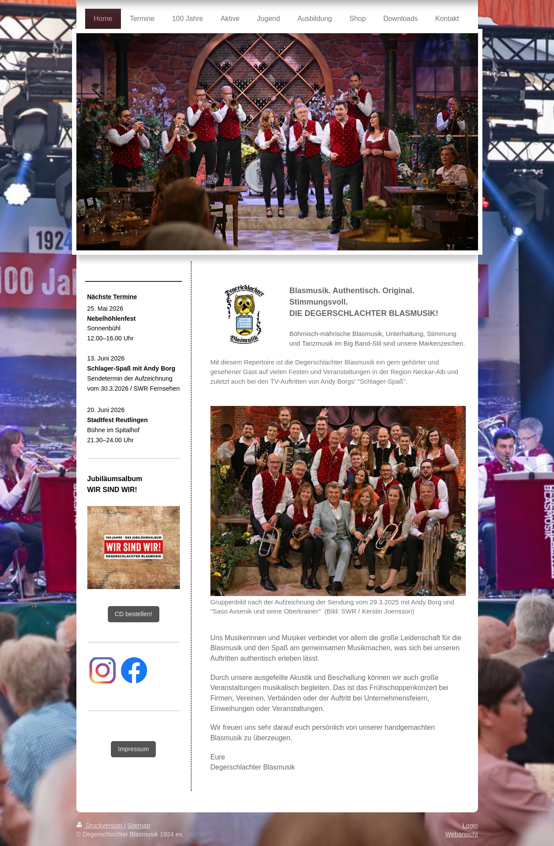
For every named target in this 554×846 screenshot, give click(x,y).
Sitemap (138, 811)
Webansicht (461, 819)
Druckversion (100, 811)
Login (470, 811)
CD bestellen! (133, 613)
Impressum (133, 748)
